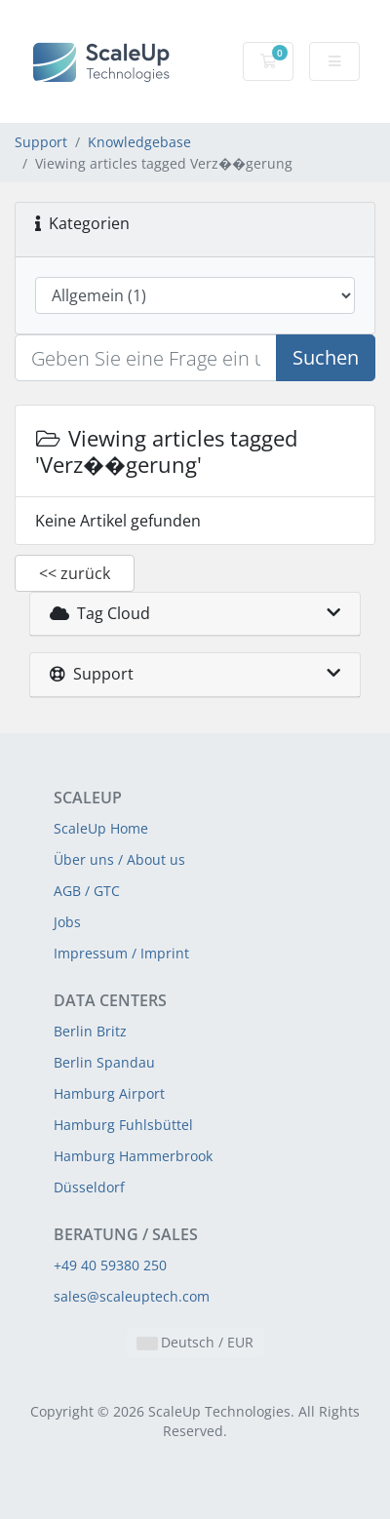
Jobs (67, 922)
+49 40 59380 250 (110, 1265)
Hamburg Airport (109, 1093)
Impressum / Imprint (121, 953)
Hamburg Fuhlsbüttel (123, 1124)
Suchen (325, 357)
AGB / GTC (87, 890)
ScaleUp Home (101, 828)
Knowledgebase (139, 142)
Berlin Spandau (104, 1062)
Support (41, 142)
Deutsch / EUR (195, 1342)
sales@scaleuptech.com (132, 1296)
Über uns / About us (119, 859)
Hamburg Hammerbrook (133, 1156)
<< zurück (74, 573)
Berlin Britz (90, 1031)
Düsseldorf (89, 1187)
